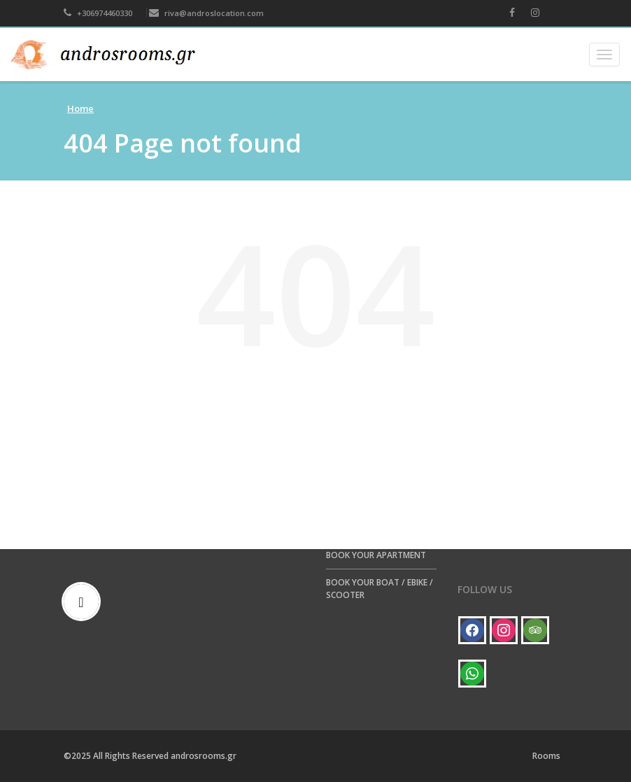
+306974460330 (98, 13)
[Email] (85, 601)
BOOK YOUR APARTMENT (376, 555)
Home (80, 108)
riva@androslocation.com (206, 13)
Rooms (546, 756)
